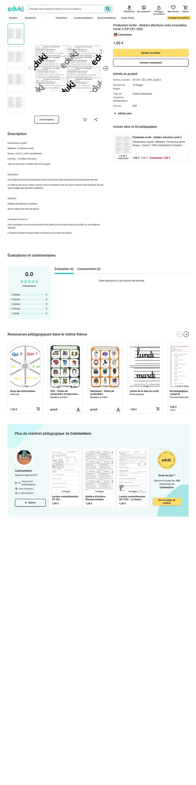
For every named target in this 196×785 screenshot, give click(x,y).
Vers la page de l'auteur (166, 501)
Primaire (14, 18)
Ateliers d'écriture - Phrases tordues (96, 498)
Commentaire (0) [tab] (89, 269)
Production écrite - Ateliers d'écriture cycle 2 (157, 137)
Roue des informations (22, 391)
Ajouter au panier (150, 52)
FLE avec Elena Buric (180, 397)
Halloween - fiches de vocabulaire (102, 392)
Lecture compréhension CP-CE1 (65, 498)
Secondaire (31, 18)
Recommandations (107, 18)
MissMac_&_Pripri (59, 397)
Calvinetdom (125, 34)
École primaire (137, 394)
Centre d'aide (127, 18)
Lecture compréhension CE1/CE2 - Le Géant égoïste (132, 498)
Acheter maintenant (151, 62)
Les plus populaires (83, 18)
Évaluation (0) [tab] (64, 269)
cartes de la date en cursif (144, 391)
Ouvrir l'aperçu (47, 119)
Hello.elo (14, 394)
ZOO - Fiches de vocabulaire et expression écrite (64, 392)
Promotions (61, 18)
